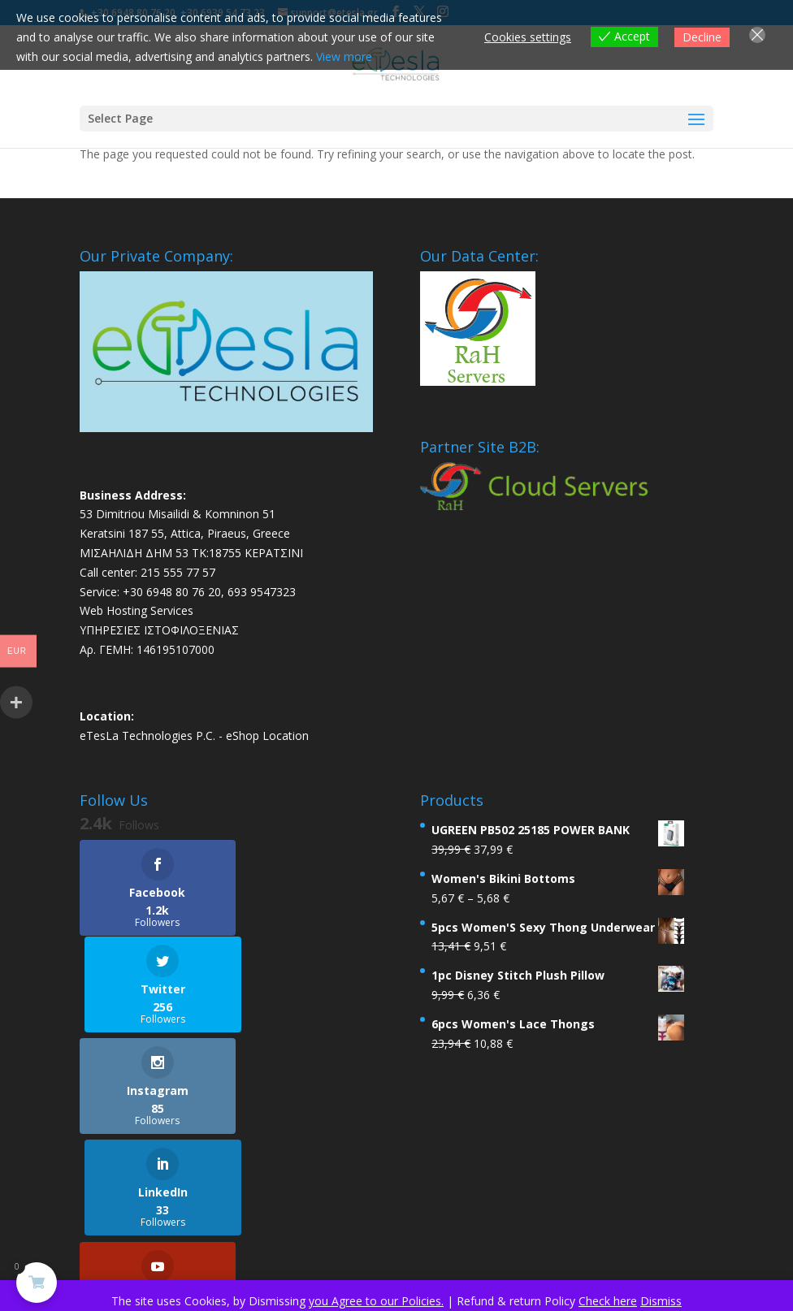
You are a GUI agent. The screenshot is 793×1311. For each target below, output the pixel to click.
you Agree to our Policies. (376, 1301)
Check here (607, 1301)
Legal (325, 1217)
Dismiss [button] (661, 1301)
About (379, 1217)
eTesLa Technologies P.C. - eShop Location (194, 735)
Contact (441, 1217)
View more (344, 56)
